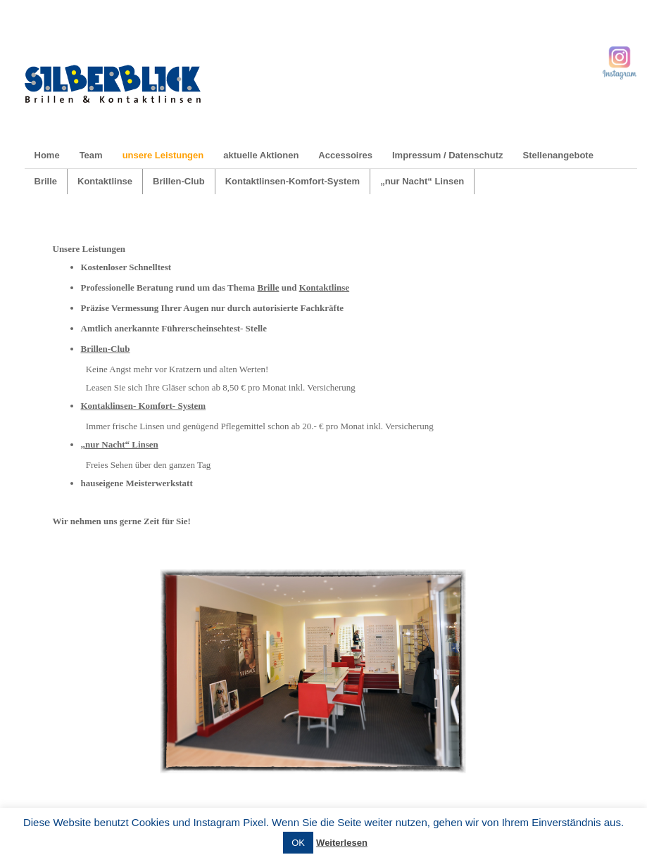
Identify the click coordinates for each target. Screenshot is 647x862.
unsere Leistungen (163, 155)
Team (91, 155)
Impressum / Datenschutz (447, 155)
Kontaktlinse (104, 181)
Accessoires (345, 155)
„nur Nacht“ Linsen (422, 181)
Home (47, 155)
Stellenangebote (557, 155)
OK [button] (298, 842)
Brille (46, 181)
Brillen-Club (179, 181)
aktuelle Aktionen (261, 155)
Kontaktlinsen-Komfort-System (292, 181)
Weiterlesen (342, 842)
